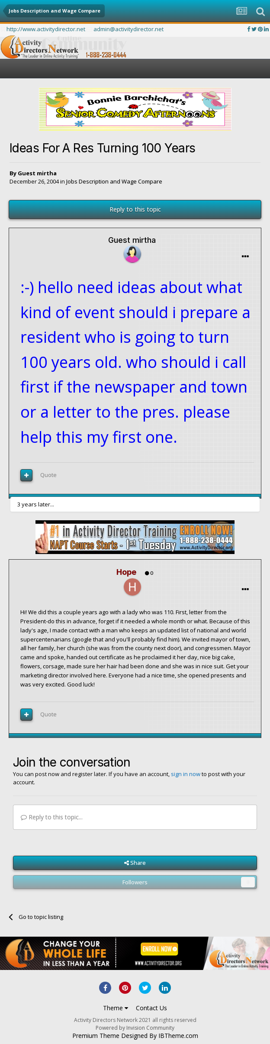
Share (135, 862)
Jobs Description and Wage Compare (114, 181)
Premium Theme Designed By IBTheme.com (135, 1036)
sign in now (185, 774)
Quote (48, 475)
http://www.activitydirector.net (45, 29)
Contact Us (151, 1008)
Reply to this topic (135, 209)
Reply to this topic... (52, 817)
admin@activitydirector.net (128, 29)
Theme (115, 1008)
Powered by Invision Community (135, 1027)
